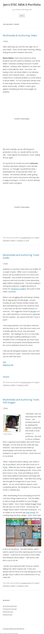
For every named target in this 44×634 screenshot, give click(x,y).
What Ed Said (7, 614)
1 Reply (5, 41)
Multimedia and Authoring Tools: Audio (21, 256)
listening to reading (18, 289)
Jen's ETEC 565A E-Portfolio (22, 4)
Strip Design (31, 512)
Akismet (16, 633)
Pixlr (36, 445)
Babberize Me (8, 365)
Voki (4, 362)
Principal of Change (10, 609)
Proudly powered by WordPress (13, 629)
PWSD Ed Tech (8, 612)
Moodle (33, 311)
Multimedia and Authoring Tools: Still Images (21, 401)
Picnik (5, 467)
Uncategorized (26, 238)
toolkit (12, 240)
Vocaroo (6, 376)
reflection (6, 240)
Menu (22, 15)
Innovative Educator (10, 606)
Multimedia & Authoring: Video (20, 35)
